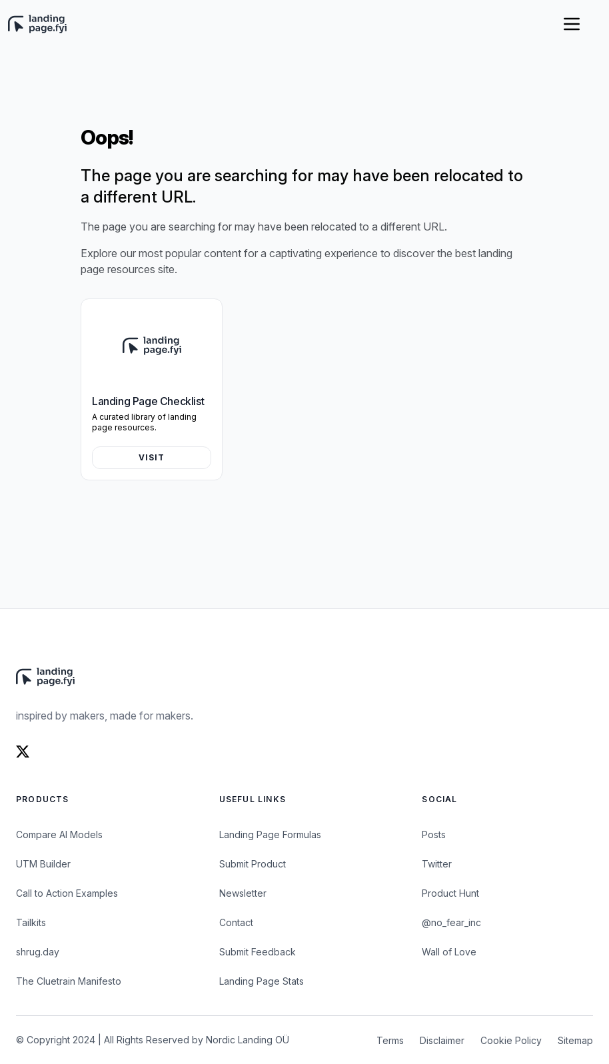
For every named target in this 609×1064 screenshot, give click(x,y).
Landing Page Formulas (270, 834)
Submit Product (252, 863)
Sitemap (575, 1040)
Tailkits (31, 922)
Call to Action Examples (67, 893)
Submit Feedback (257, 951)
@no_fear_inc (451, 922)
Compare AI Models (59, 834)
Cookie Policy (511, 1040)
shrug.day (37, 951)
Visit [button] (152, 457)
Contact (236, 922)
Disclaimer (442, 1040)
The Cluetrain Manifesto (68, 981)
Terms (390, 1040)
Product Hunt (450, 893)
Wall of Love (449, 951)
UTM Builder (43, 863)
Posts (434, 834)
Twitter (437, 863)
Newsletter (243, 893)
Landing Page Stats (261, 981)
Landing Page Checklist (148, 401)
